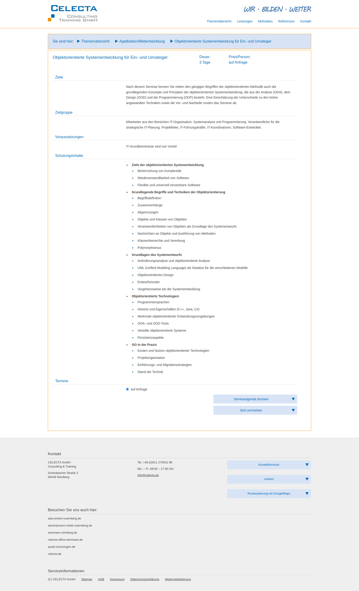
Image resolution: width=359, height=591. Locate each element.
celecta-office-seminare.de (65, 539)
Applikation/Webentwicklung (142, 41)
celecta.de (54, 554)
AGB (101, 579)
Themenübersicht (95, 41)
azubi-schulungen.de (61, 546)
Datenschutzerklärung (144, 579)
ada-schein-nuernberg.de (64, 518)
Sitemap (86, 579)
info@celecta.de (148, 475)
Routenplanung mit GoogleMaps (269, 493)
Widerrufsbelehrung (178, 579)
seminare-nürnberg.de (62, 532)
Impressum (117, 579)
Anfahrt (269, 479)
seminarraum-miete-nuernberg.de (70, 525)
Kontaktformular (269, 464)
